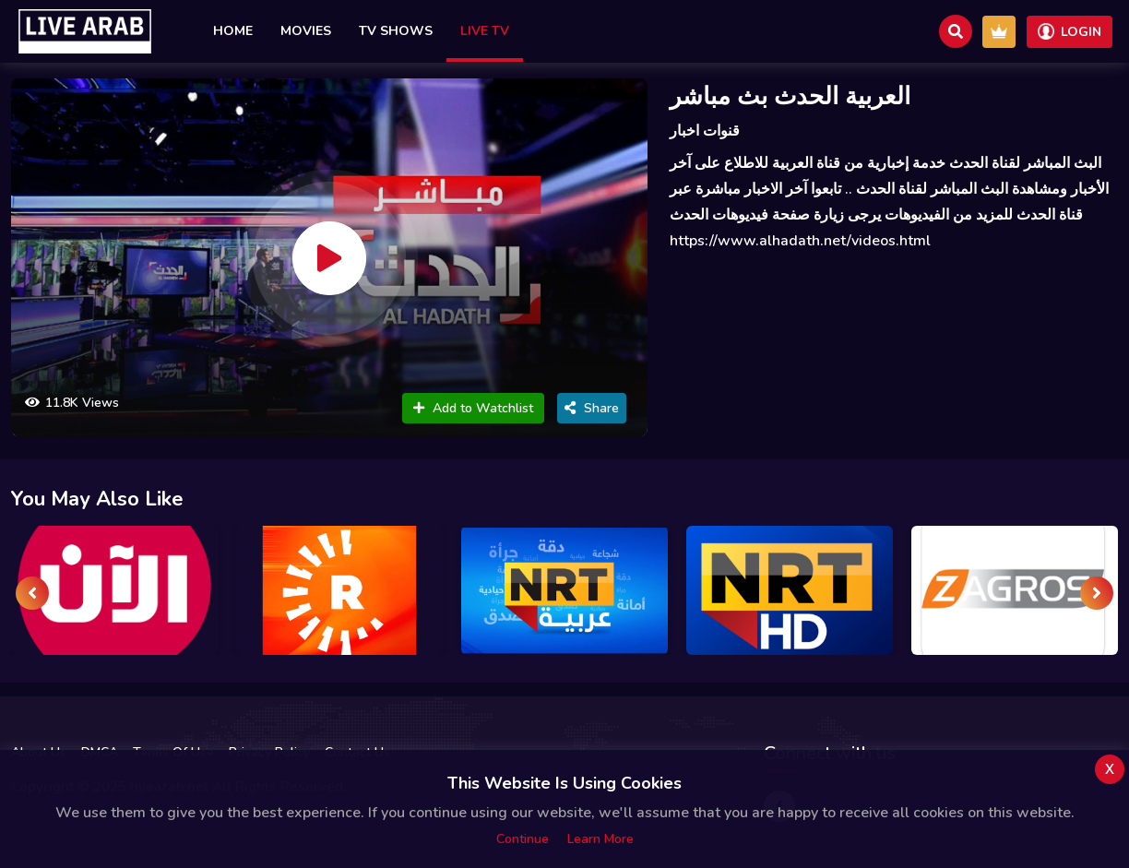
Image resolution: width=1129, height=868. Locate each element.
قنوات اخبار (705, 131)
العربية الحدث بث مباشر (790, 96)
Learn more (600, 839)
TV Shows (396, 31)
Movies (305, 31)
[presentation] (32, 593)
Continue (522, 839)
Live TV (484, 31)
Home (233, 31)
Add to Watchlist (473, 408)
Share (591, 408)
